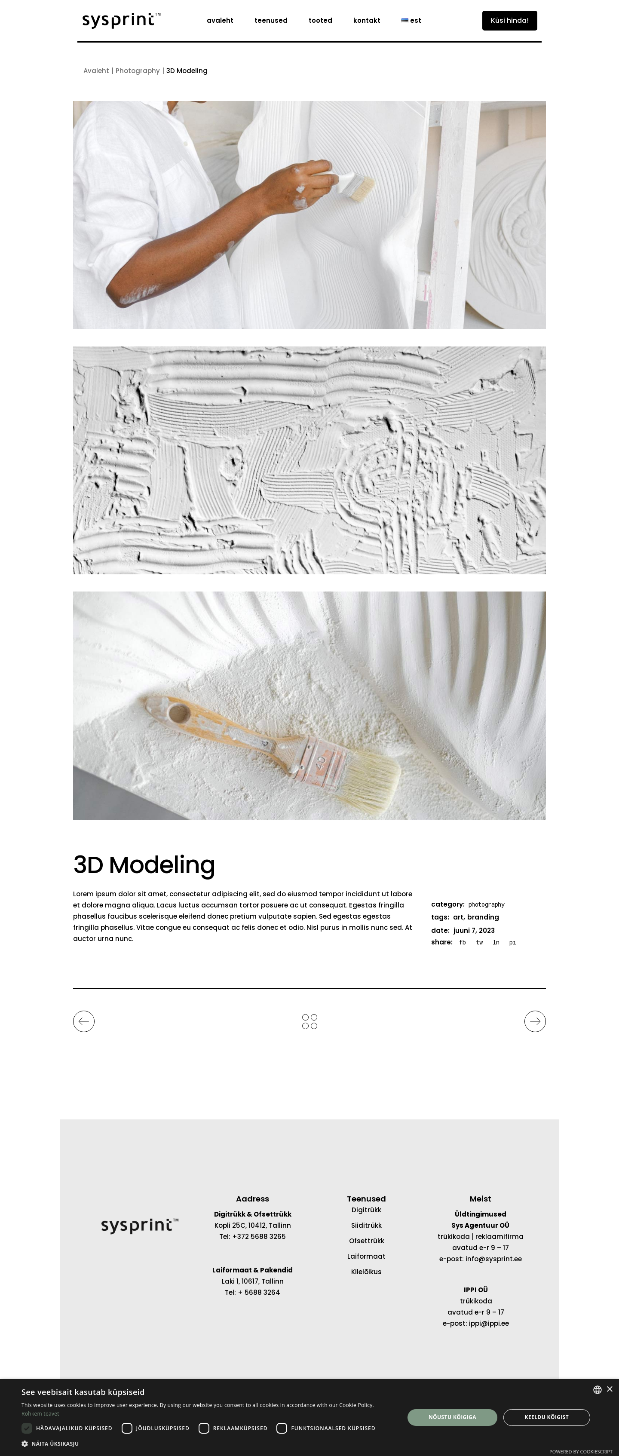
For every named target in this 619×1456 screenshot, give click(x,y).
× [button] (609, 1389)
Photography (487, 904)
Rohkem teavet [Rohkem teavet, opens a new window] (40, 1413)
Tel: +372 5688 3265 (252, 1236)
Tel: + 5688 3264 (252, 1292)
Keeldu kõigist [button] (547, 1417)
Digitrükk (366, 1209)
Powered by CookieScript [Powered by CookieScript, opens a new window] (581, 1451)
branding (483, 917)
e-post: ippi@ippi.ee (476, 1323)
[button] (207, 1444)
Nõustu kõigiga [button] (452, 1417)
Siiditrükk (366, 1225)
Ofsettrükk (366, 1240)
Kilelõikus (366, 1271)
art (458, 917)
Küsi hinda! (510, 20)
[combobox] (597, 1389)
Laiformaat (366, 1256)
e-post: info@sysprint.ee (480, 1258)
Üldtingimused (480, 1214)
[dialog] (309, 1417)
